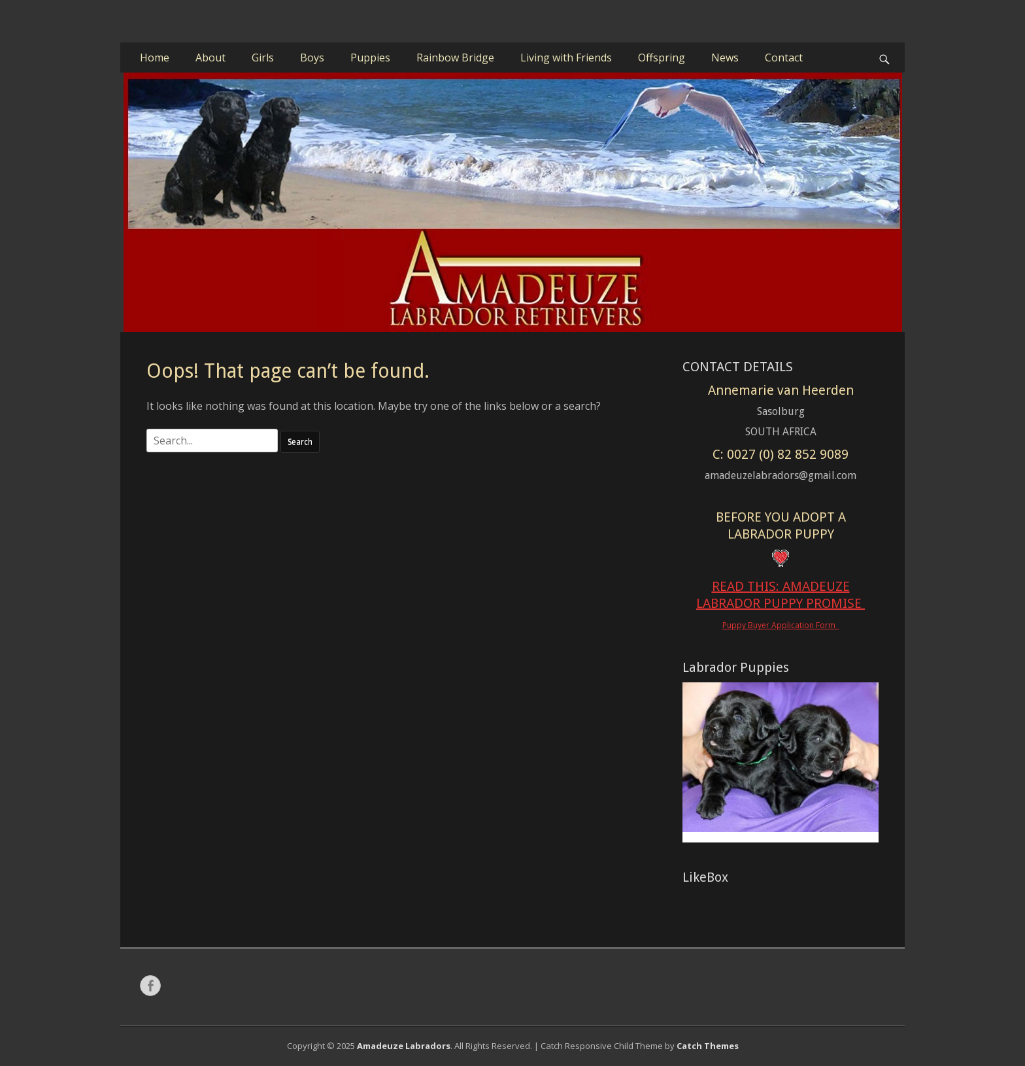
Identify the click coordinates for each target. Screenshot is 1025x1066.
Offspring (661, 57)
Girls (263, 57)
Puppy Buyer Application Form (780, 625)
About (210, 57)
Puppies (370, 57)
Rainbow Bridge (455, 57)
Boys (312, 57)
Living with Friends (566, 57)
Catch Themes (708, 1046)
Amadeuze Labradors (403, 1046)
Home (154, 57)
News (725, 57)
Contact (784, 57)
